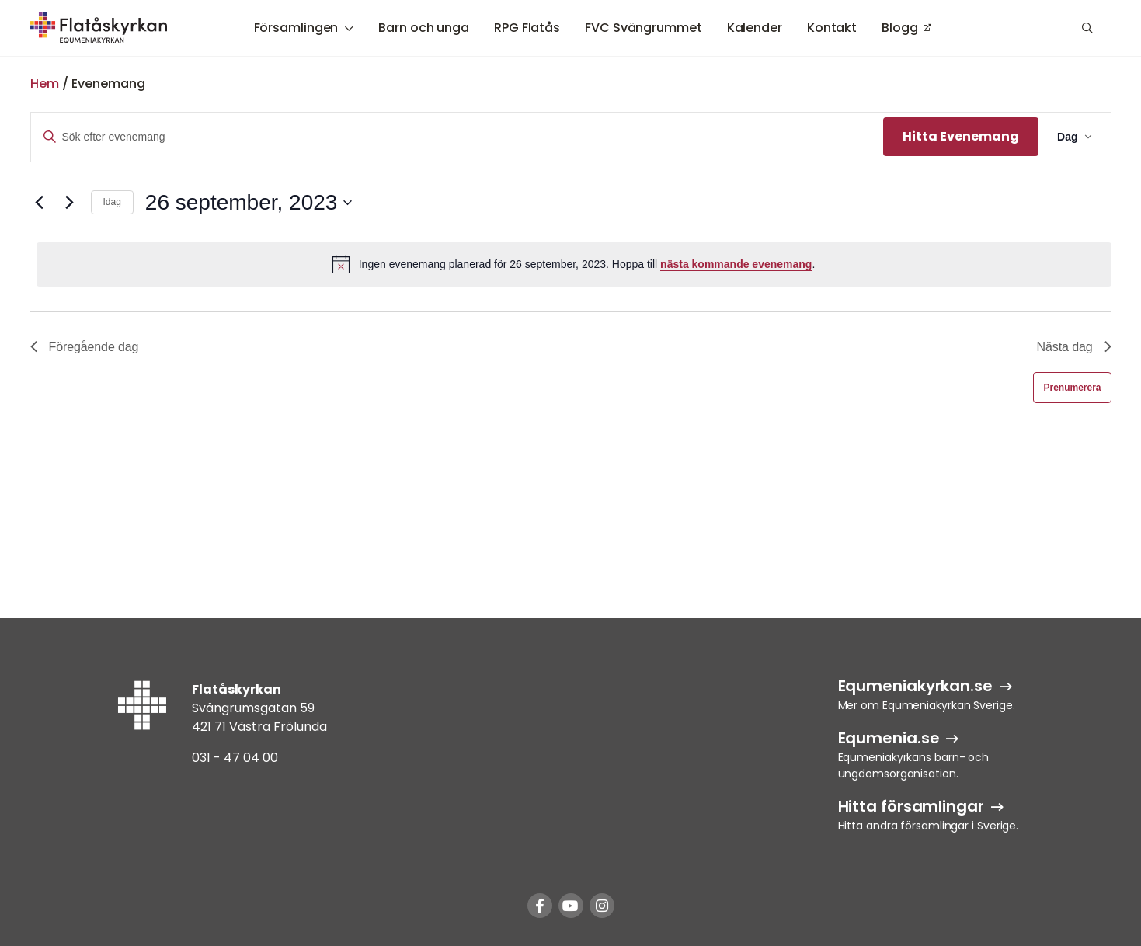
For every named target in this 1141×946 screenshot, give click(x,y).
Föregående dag (84, 346)
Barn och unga (423, 28)
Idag (112, 202)
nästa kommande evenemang (736, 264)
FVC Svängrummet (643, 28)
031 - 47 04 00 (235, 758)
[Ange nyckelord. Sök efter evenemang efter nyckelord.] (457, 137)
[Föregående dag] (39, 202)
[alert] (574, 264)
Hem (44, 83)
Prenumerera (1072, 387)
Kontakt (832, 28)
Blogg (900, 28)
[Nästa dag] (70, 202)
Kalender (754, 28)
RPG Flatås (527, 28)
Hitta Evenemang (961, 136)
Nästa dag (1074, 346)
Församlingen (296, 28)
